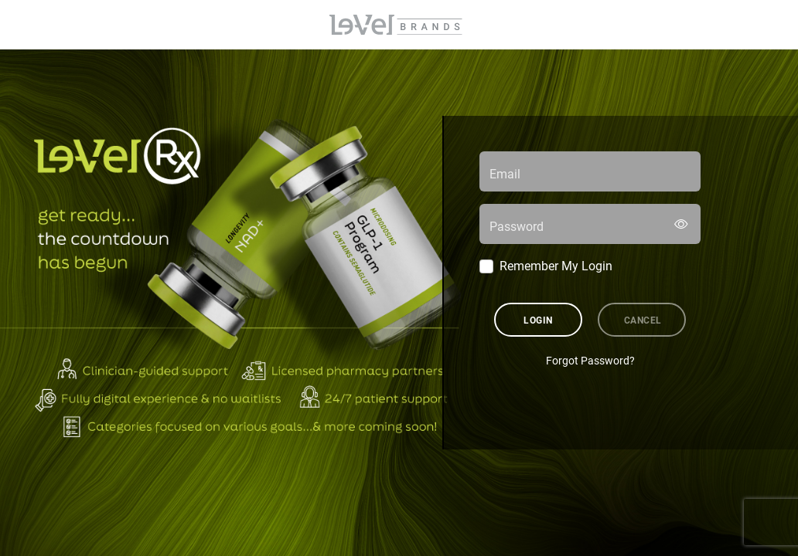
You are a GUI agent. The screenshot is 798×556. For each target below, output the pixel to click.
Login (537, 320)
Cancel (643, 320)
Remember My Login (556, 265)
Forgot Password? (590, 360)
